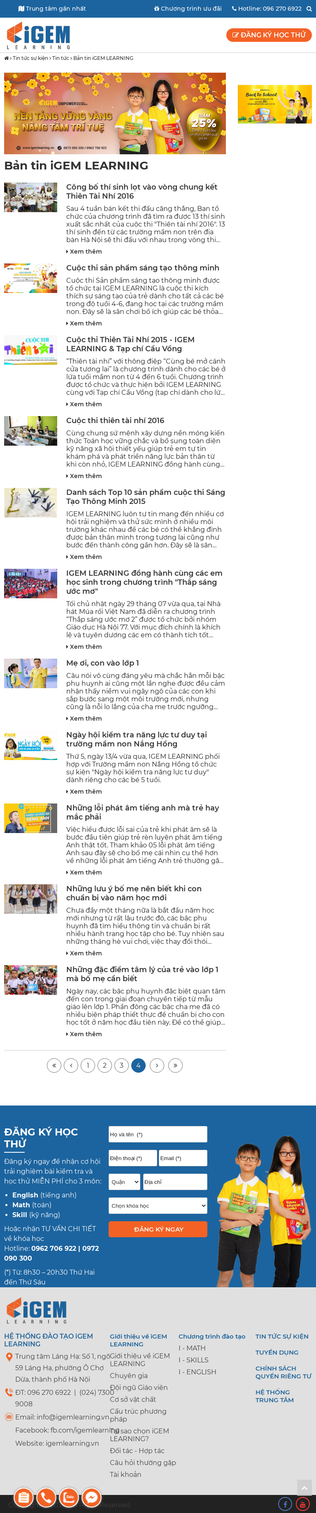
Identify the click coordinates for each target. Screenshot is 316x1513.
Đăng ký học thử (269, 35)
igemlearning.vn (72, 1443)
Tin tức (60, 58)
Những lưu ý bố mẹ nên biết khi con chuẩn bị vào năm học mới (134, 893)
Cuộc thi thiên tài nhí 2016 (115, 420)
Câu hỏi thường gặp (143, 1463)
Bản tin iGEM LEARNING (103, 58)
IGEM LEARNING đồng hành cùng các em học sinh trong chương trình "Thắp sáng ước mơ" (144, 582)
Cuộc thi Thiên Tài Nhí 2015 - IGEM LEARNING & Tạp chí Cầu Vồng (130, 344)
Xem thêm (84, 251)
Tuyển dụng (277, 1352)
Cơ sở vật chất (133, 1399)
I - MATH (192, 1348)
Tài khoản (126, 1475)
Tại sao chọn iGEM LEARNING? (139, 1435)
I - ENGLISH (197, 1372)
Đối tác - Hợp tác (137, 1451)
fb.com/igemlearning (85, 1430)
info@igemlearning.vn (73, 1417)
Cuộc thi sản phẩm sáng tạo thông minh (142, 267)
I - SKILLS (194, 1360)
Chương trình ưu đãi (188, 8)
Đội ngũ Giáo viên (139, 1388)
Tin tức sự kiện (30, 58)
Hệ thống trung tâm (275, 1396)
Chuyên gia (129, 1376)
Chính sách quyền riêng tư (283, 1372)
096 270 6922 (282, 8)
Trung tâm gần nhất (52, 8)
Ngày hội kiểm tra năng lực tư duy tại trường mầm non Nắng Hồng (136, 739)
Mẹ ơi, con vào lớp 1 (102, 663)
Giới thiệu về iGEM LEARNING (140, 1360)
